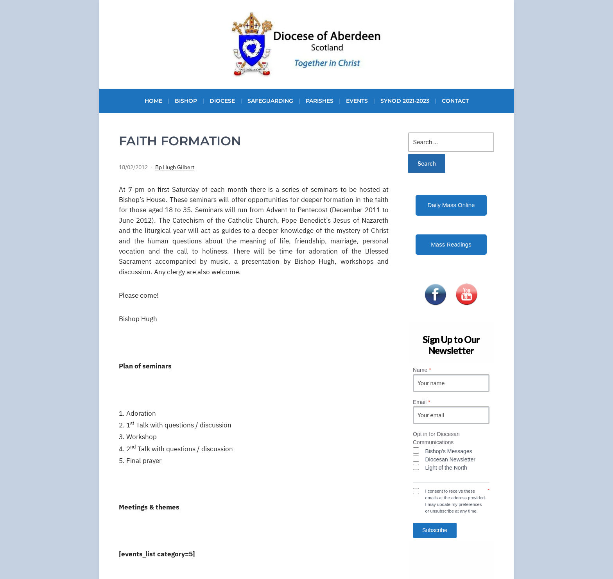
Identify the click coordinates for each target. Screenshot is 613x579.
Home (153, 100)
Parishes (319, 100)
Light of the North (446, 468)
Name (422, 370)
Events (357, 100)
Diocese (222, 100)
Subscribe (434, 530)
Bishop (186, 100)
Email (421, 402)
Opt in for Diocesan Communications (436, 438)
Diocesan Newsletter (450, 459)
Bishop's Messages (448, 451)
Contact (455, 100)
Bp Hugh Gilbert (174, 167)
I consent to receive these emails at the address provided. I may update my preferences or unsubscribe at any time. (455, 501)
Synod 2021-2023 (404, 100)
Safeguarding (270, 100)
